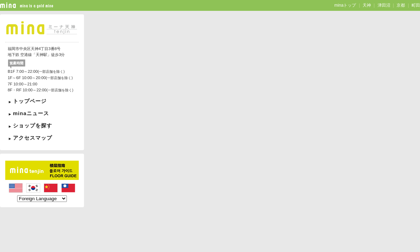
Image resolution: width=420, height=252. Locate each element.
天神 (367, 5)
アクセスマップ (32, 138)
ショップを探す (32, 125)
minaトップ (345, 5)
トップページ (30, 101)
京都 (401, 5)
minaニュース (31, 113)
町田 (416, 5)
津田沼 (384, 5)
